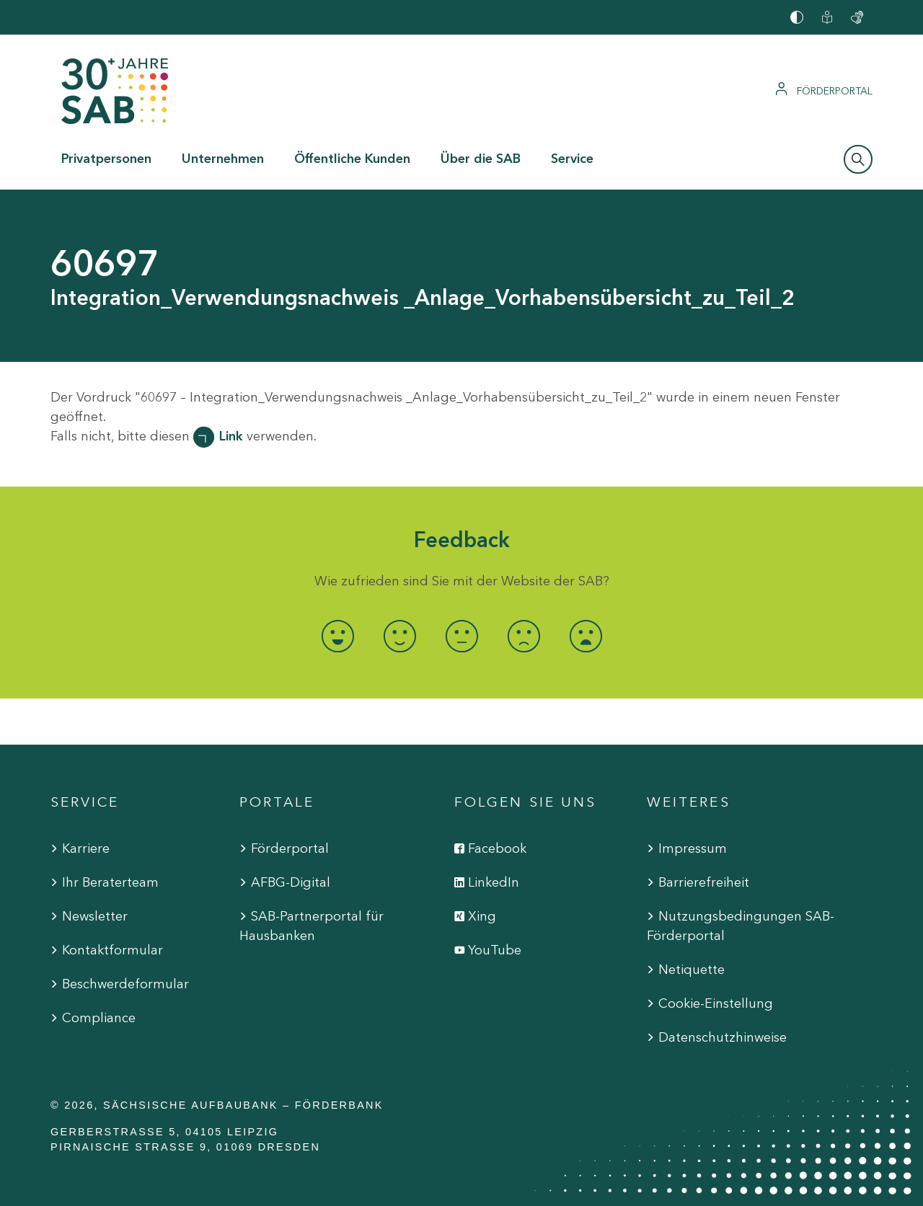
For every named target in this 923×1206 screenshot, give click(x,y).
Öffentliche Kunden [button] (352, 159)
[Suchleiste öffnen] (858, 159)
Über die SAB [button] (481, 159)
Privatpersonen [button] (106, 159)
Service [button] (572, 159)
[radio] (337, 636)
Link (231, 436)
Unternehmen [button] (223, 159)
